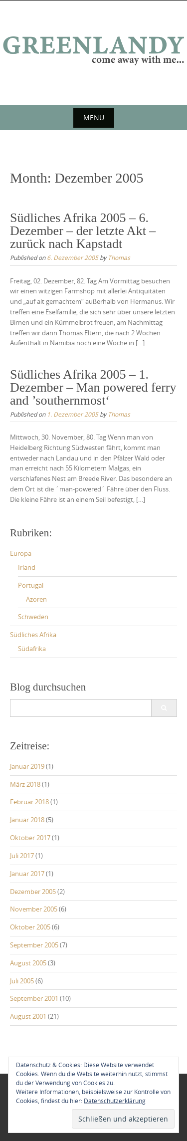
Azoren (36, 599)
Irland (26, 567)
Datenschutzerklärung (115, 1101)
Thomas (119, 257)
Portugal (30, 585)
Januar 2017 (27, 873)
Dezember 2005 (33, 891)
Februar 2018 (29, 801)
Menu (93, 117)
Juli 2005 (22, 980)
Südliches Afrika (33, 634)
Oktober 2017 (30, 837)
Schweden (33, 616)
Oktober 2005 (30, 926)
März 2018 (25, 784)
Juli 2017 (22, 855)
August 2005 (28, 962)
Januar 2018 (27, 819)
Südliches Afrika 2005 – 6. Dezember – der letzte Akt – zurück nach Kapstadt (83, 231)
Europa (20, 553)
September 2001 (34, 998)
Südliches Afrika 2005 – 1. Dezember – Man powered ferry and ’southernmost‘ (93, 387)
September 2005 (34, 944)
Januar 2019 (27, 766)
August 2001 (28, 1016)
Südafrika (32, 648)
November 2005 (33, 909)
